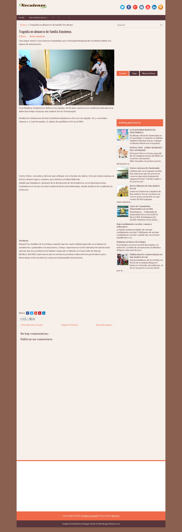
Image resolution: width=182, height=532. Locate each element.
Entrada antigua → (105, 325)
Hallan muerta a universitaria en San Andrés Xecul (146, 255)
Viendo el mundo (89, 516)
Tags (134, 73)
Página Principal (69, 325)
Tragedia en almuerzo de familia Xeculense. (45, 31)
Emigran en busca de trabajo (131, 242)
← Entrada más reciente (31, 325)
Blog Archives (148, 73)
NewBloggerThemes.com (109, 524)
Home (21, 18)
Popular (122, 73)
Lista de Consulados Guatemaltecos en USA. (141, 207)
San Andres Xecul (39, 17)
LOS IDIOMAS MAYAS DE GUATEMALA (142, 131)
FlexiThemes (76, 524)
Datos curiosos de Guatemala (145, 168)
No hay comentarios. (38, 36)
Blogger (116, 516)
